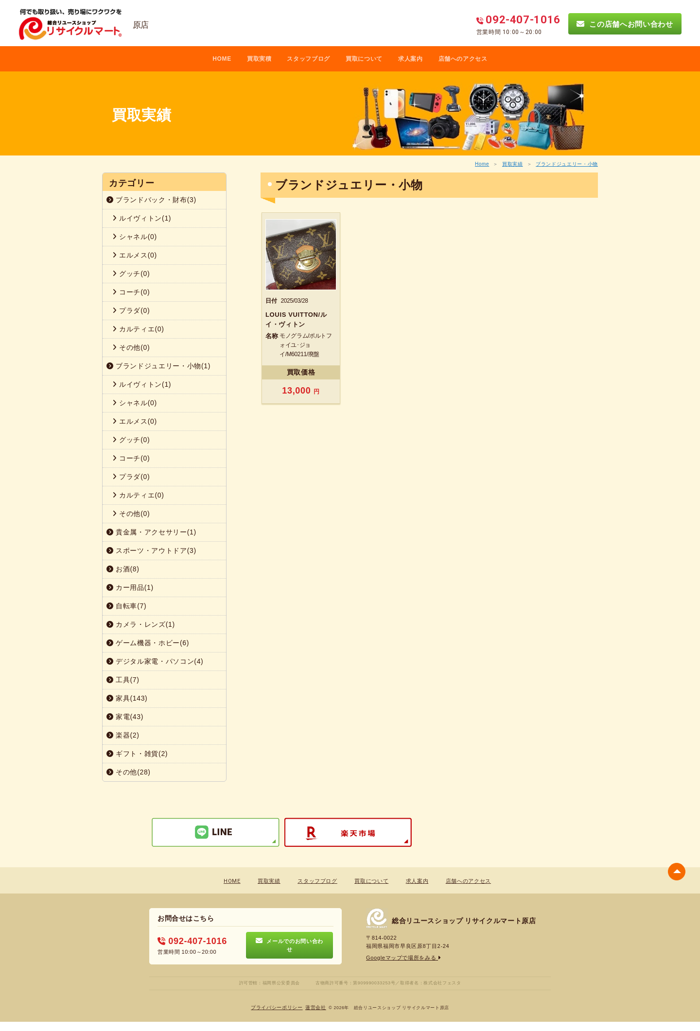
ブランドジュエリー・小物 (567, 164)
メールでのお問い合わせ (289, 945)
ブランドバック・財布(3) (151, 200)
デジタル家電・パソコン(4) (154, 661)
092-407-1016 (192, 941)
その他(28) (128, 772)
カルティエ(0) (138, 329)
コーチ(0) (131, 292)
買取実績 (512, 164)
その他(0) (131, 347)
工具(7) (123, 680)
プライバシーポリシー (277, 1007)
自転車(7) (126, 606)
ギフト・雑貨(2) (137, 753)
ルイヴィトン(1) (141, 218)
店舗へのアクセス (463, 58)
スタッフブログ (308, 58)
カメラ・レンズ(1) (140, 624)
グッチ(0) (131, 273)
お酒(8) (123, 569)
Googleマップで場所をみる (403, 958)
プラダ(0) (131, 310)
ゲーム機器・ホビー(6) (147, 643)
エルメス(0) (134, 255)
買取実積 (259, 58)
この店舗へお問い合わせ (625, 24)
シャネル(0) (134, 237)
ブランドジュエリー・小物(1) (158, 366)
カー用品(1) (130, 587)
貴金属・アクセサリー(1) (151, 532)
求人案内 (410, 58)
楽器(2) (123, 735)
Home (482, 164)
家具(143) (126, 698)
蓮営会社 (315, 1007)
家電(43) (124, 717)
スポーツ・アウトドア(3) (151, 550)
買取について (364, 58)
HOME (221, 58)
